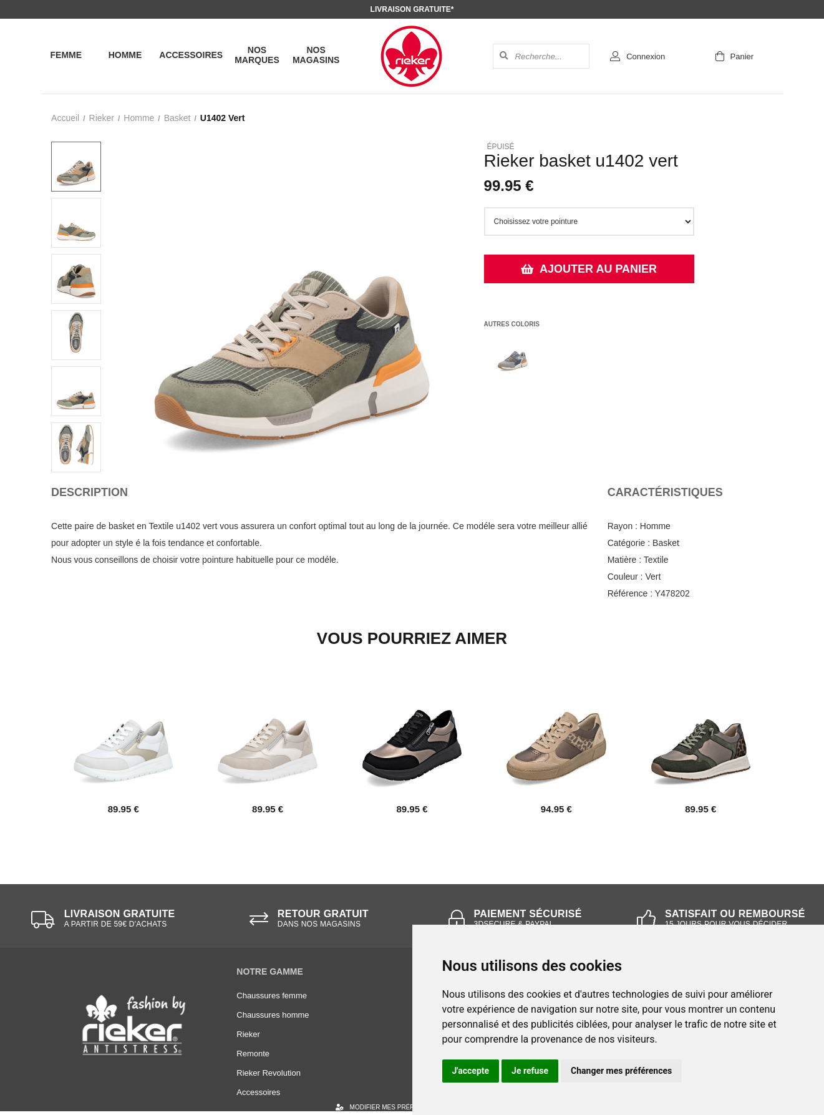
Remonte (252, 1053)
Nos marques (257, 55)
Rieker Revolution (268, 1073)
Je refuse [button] (529, 1071)
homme (139, 118)
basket (177, 118)
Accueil (65, 118)
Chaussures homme (272, 1015)
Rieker (101, 118)
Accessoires (191, 55)
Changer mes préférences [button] (621, 1071)
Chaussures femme (271, 995)
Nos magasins (316, 55)
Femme (66, 55)
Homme (125, 55)
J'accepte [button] (471, 1071)
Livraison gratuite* (412, 9)
